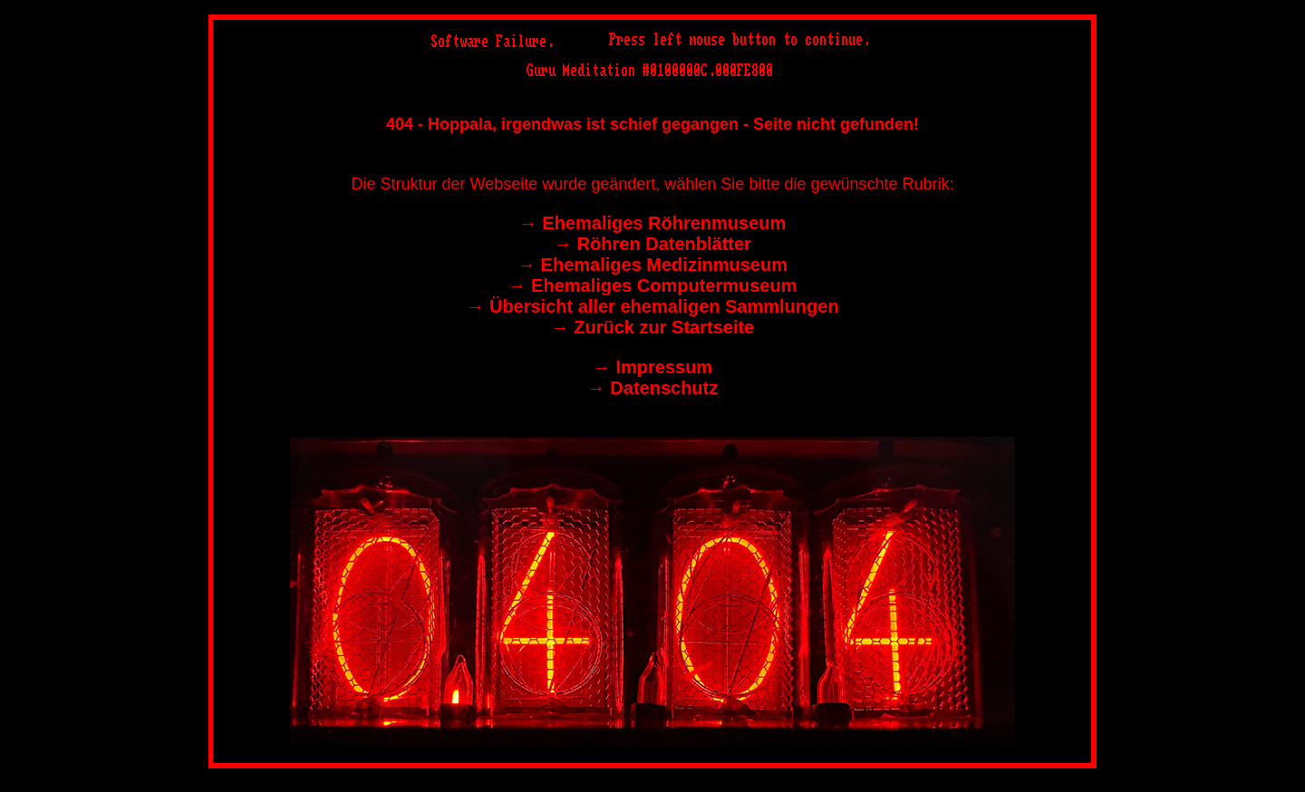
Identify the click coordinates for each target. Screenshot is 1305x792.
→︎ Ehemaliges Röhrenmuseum (653, 223)
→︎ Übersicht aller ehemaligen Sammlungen (652, 306)
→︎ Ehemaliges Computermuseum (653, 285)
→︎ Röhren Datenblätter (652, 244)
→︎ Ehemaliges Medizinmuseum (652, 265)
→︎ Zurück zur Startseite (653, 327)
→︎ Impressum (652, 367)
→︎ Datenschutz (652, 388)
